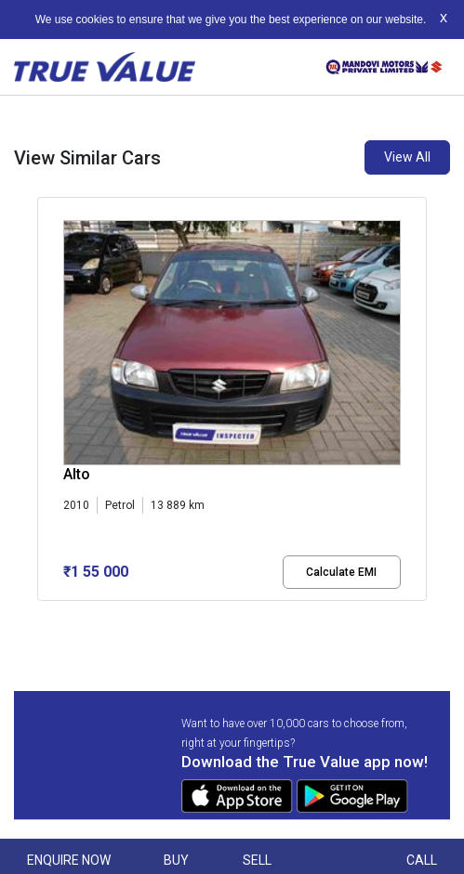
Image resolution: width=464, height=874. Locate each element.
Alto (76, 474)
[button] (42, 617)
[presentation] (47, 402)
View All (407, 157)
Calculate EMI (341, 572)
